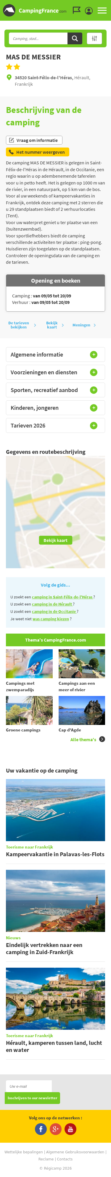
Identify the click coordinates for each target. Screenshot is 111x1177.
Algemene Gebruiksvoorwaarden (75, 1152)
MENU (102, 10)
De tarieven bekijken (22, 324)
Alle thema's (87, 739)
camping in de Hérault (52, 604)
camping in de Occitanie (54, 611)
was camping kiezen (51, 618)
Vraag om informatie (33, 140)
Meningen (84, 325)
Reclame (46, 1159)
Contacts (65, 1159)
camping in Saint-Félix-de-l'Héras (62, 597)
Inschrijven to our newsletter (32, 1098)
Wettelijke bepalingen (23, 1152)
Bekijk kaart (55, 324)
